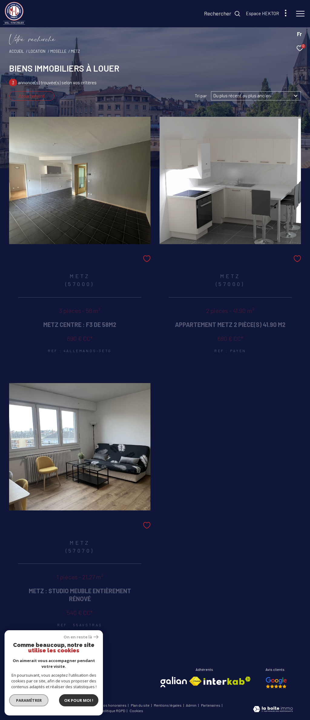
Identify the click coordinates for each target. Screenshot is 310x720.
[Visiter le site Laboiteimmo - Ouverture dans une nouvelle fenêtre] (272, 709)
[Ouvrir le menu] (300, 13)
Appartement (31, 96)
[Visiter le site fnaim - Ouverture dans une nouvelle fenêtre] (195, 681)
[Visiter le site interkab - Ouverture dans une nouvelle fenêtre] (227, 681)
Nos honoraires (114, 705)
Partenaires (211, 705)
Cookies (136, 711)
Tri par (201, 96)
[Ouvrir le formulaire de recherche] (222, 13)
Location (36, 51)
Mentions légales (168, 705)
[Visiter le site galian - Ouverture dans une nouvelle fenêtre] (173, 682)
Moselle (58, 51)
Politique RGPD (113, 710)
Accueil (16, 51)
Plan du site (140, 705)
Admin (191, 705)
